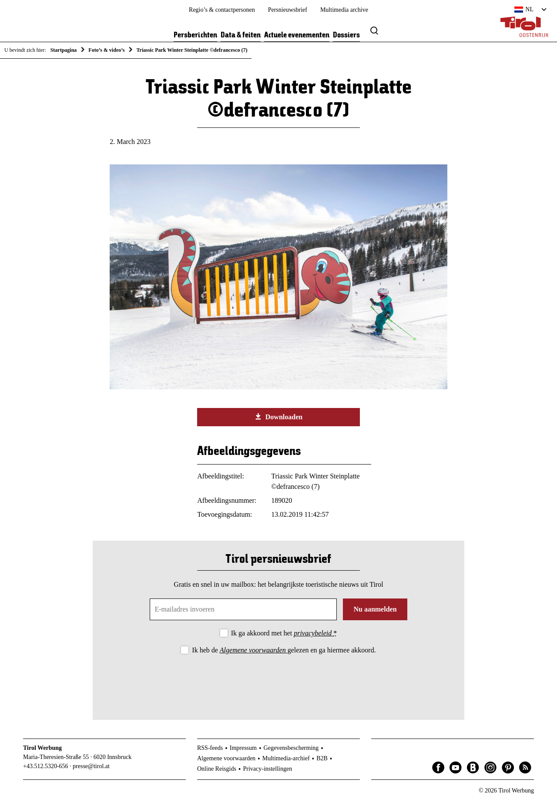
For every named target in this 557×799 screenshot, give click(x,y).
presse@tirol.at (91, 766)
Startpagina (63, 50)
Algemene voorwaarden (254, 650)
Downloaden (278, 417)
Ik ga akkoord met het (284, 633)
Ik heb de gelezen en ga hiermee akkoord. (284, 650)
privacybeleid (313, 633)
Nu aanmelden (374, 609)
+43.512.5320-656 (45, 766)
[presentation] (278, 680)
